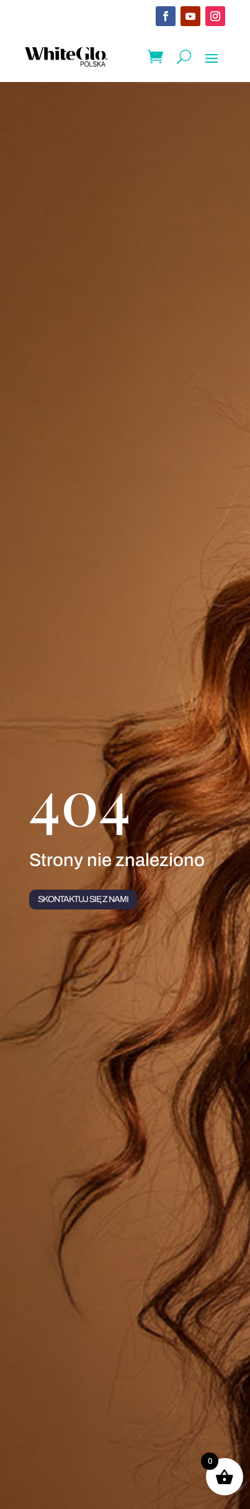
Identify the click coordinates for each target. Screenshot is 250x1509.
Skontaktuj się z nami (83, 899)
